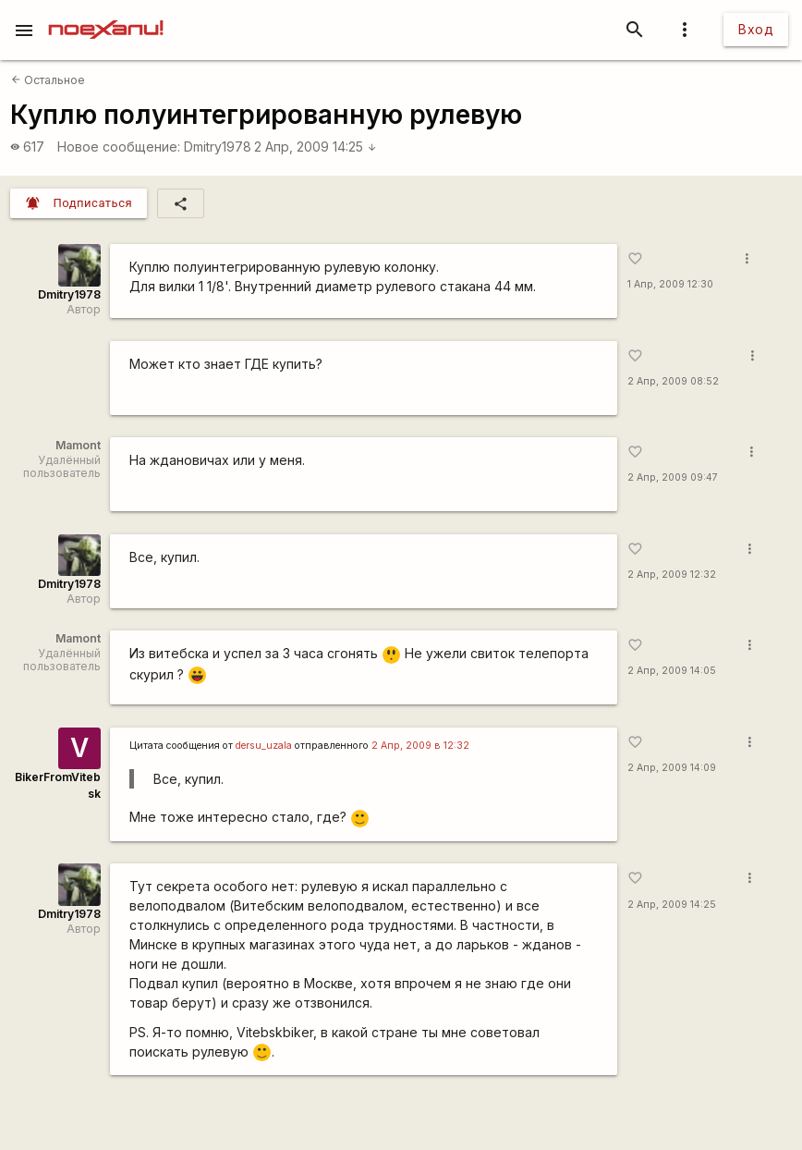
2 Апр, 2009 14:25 (315, 146)
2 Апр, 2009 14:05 (671, 671)
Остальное (48, 80)
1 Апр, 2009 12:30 (670, 284)
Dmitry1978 (217, 146)
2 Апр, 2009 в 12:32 (420, 746)
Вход (755, 29)
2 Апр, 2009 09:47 (672, 477)
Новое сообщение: (118, 146)
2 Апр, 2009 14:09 (671, 768)
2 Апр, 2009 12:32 (671, 575)
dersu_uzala (264, 746)
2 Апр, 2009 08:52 (673, 381)
